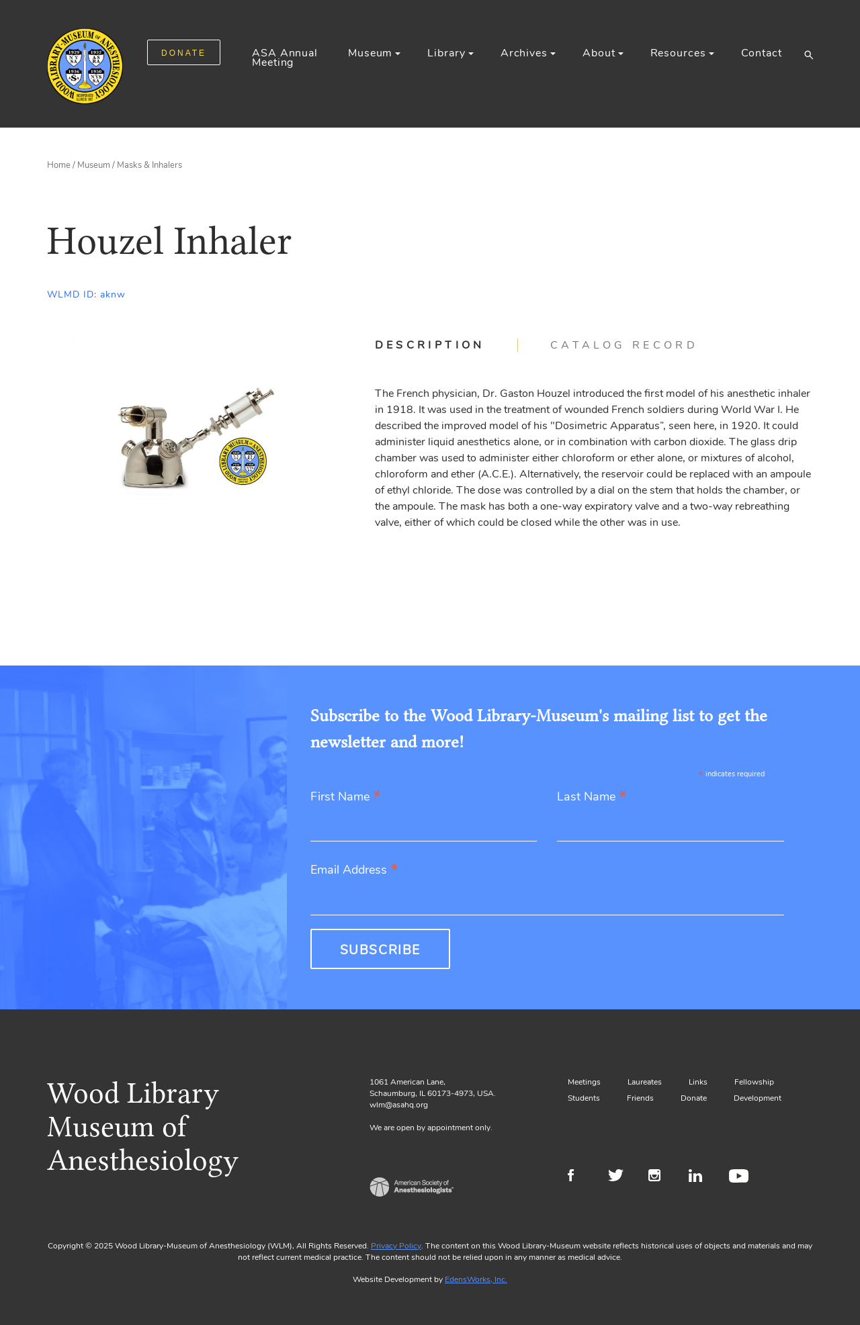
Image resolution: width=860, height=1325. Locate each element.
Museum (370, 53)
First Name (345, 797)
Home (59, 165)
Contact (761, 53)
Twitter (620, 1177)
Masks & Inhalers (149, 165)
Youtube (740, 1177)
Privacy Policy (396, 1245)
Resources (678, 53)
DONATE (183, 53)
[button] (808, 54)
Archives (524, 53)
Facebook (579, 1177)
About (599, 53)
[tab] (446, 345)
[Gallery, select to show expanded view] (196, 437)
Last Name (592, 797)
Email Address (354, 870)
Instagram (660, 1177)
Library (446, 53)
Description (430, 345)
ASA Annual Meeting (285, 58)
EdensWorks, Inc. (476, 1279)
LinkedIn (700, 1177)
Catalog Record (624, 345)
